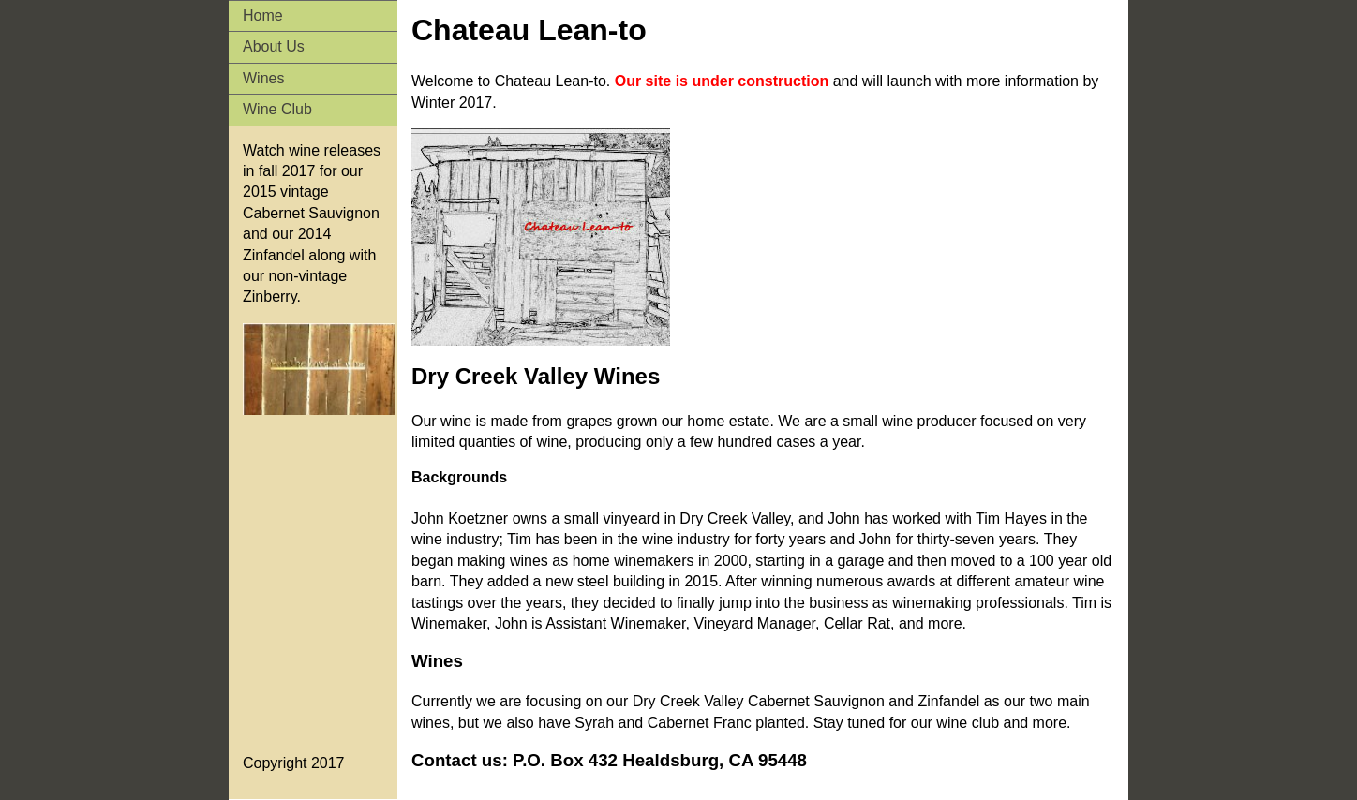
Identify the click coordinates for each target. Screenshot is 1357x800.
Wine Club (277, 109)
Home (263, 15)
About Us (274, 46)
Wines (263, 78)
